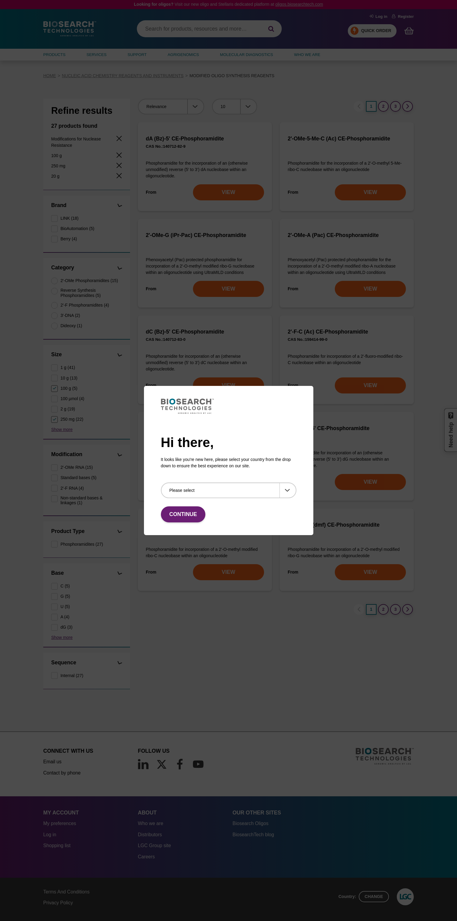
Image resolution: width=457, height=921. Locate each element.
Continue (183, 514)
